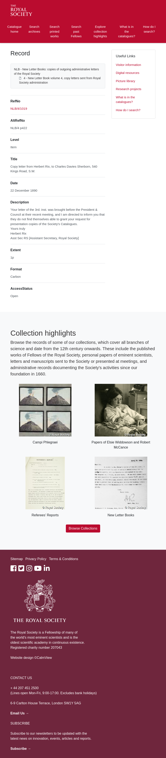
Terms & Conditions (63, 559)
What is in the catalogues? (126, 31)
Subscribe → (21, 748)
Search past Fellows (76, 31)
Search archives (34, 29)
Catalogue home (14, 29)
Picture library (125, 81)
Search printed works (54, 31)
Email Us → (20, 713)
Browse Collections (83, 528)
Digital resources (127, 73)
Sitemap (17, 559)
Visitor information (128, 65)
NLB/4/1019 (19, 108)
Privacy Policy (35, 559)
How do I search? (149, 29)
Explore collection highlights (100, 31)
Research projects (128, 89)
